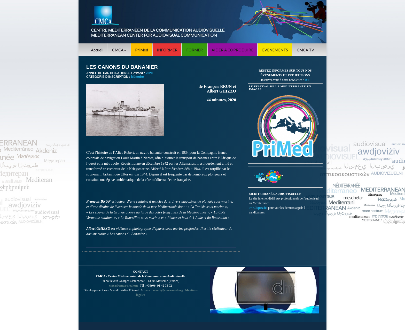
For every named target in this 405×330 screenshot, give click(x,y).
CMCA (119, 50)
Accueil (97, 50)
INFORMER (167, 50)
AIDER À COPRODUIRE (232, 50)
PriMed (141, 50)
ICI (307, 80)
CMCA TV (305, 50)
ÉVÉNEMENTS (275, 50)
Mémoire (137, 77)
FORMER (194, 50)
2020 (149, 73)
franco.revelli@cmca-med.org (163, 290)
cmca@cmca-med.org (123, 285)
